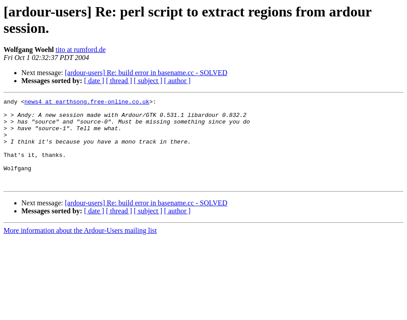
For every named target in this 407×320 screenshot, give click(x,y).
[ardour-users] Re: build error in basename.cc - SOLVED (146, 72)
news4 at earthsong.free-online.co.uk (86, 103)
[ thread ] (119, 80)
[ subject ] (148, 80)
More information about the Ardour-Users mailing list (80, 248)
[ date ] (94, 80)
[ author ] (177, 80)
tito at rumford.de (80, 49)
